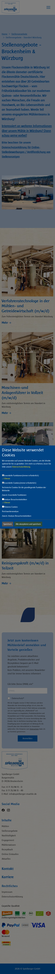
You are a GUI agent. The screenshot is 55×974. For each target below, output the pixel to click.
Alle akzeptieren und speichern (28, 524)
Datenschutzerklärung (21, 467)
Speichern (8, 524)
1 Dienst (6, 478)
